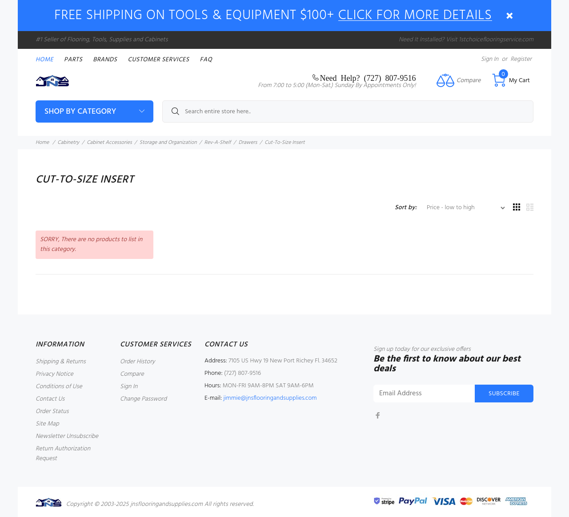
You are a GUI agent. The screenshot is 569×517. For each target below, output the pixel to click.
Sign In (489, 59)
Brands (105, 60)
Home (44, 60)
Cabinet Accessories (109, 142)
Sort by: (406, 208)
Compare (132, 374)
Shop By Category (80, 111)
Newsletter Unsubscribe (67, 436)
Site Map (47, 424)
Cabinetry (68, 142)
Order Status (52, 411)
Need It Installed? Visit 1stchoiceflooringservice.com (466, 40)
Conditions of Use (59, 387)
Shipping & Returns (61, 362)
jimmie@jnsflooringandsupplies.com (270, 398)
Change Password (143, 399)
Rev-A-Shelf (217, 142)
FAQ (206, 60)
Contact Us (50, 399)
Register (521, 59)
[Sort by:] (462, 208)
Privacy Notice (54, 374)
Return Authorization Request (63, 454)
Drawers (248, 142)
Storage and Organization (168, 142)
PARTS (73, 60)
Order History (137, 362)
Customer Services (158, 60)
